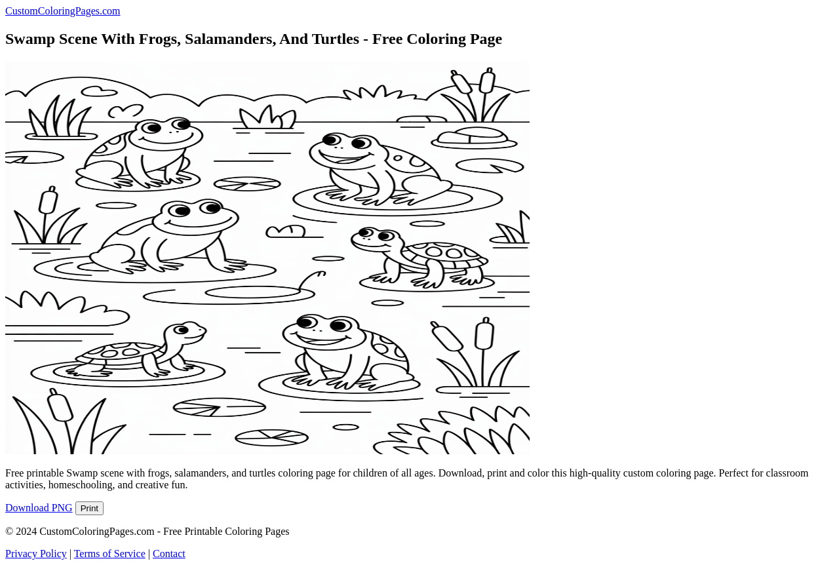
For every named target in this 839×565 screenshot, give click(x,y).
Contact (169, 553)
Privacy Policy (36, 553)
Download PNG (39, 507)
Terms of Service (110, 553)
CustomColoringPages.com (63, 10)
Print (89, 508)
